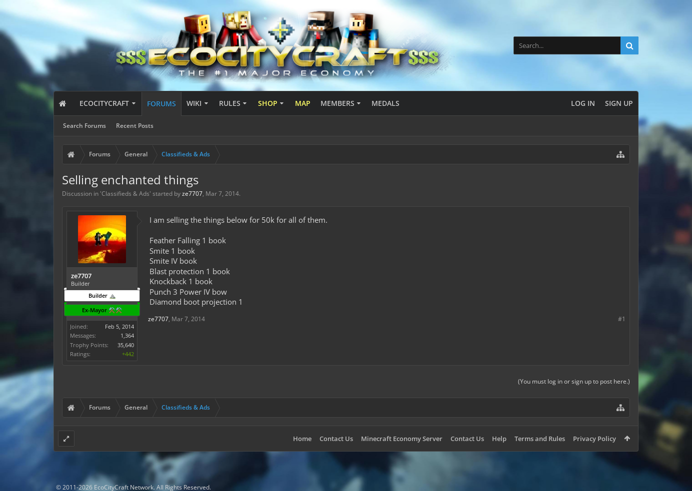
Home (302, 438)
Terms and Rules (539, 438)
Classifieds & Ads (126, 193)
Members (337, 103)
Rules (229, 103)
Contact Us (336, 438)
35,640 (126, 345)
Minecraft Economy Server (401, 438)
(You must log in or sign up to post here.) (574, 381)
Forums (161, 103)
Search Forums (84, 125)
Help (499, 438)
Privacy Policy (594, 438)
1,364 (127, 335)
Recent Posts (135, 125)
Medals (386, 103)
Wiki (194, 103)
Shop (268, 103)
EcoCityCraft (104, 103)
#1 (622, 319)
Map (302, 103)
